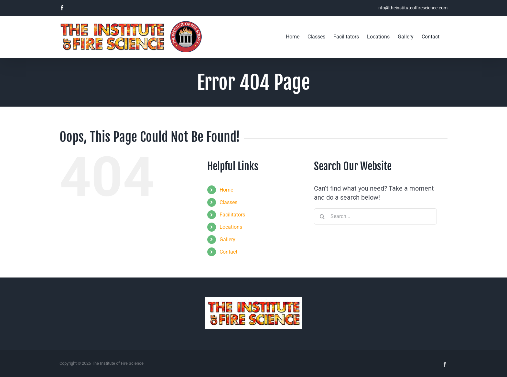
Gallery (227, 239)
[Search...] (375, 216)
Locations (231, 227)
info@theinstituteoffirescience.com (412, 7)
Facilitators (232, 215)
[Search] (322, 216)
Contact (228, 252)
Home (226, 190)
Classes (228, 202)
